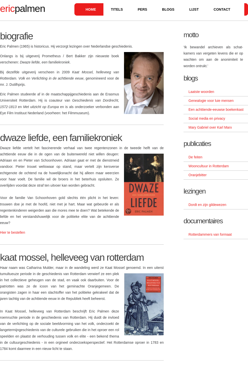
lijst (194, 9)
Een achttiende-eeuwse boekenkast (216, 110)
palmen (22, 8)
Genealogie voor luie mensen (211, 101)
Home (91, 9)
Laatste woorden (201, 92)
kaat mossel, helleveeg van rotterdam (72, 257)
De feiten (195, 157)
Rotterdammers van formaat (210, 234)
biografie (16, 36)
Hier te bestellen (12, 232)
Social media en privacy (206, 118)
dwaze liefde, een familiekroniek (61, 137)
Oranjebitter (197, 175)
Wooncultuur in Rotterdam (208, 166)
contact (222, 9)
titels (117, 9)
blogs (168, 9)
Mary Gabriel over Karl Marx (210, 127)
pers (142, 9)
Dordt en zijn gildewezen (207, 205)
